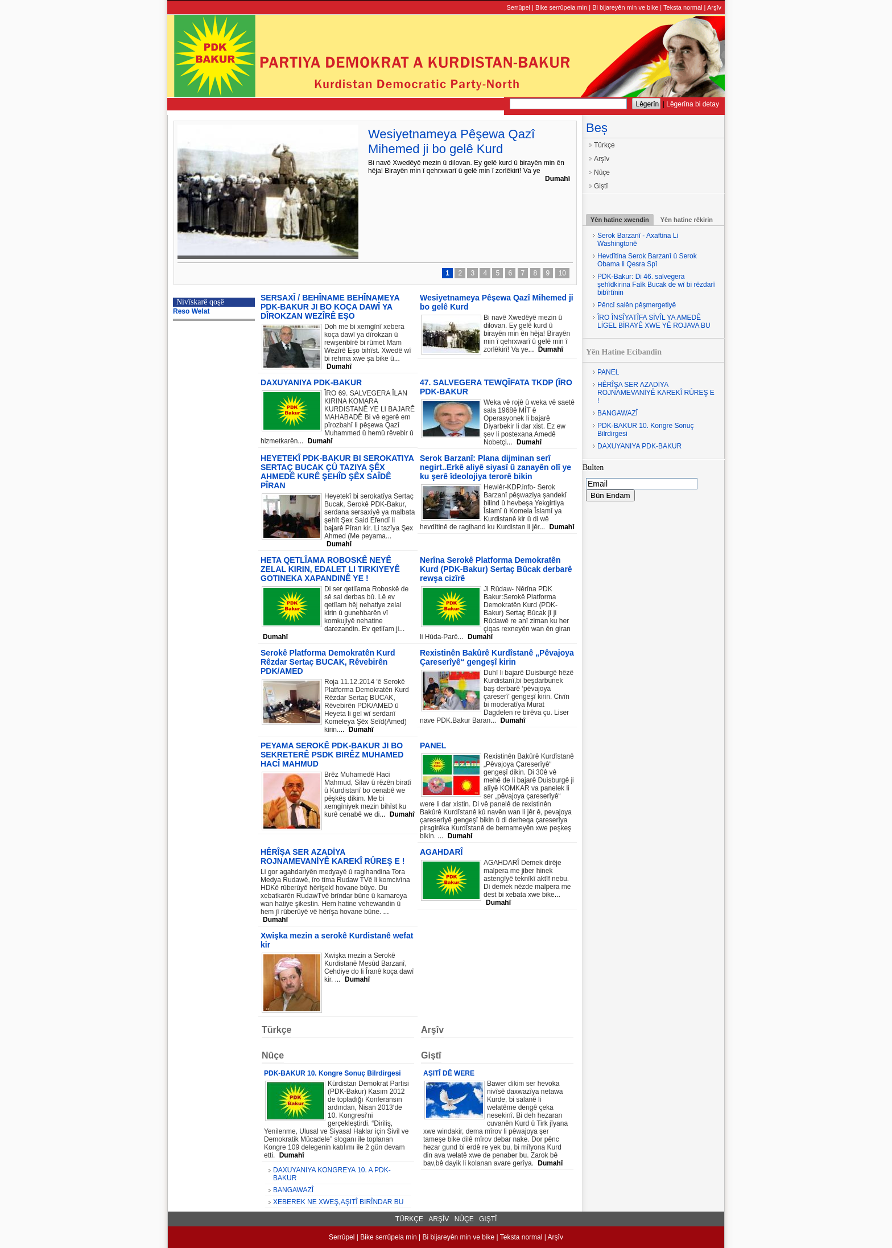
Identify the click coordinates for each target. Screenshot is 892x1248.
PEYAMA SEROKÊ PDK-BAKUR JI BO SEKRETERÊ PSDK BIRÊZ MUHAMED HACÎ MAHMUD (332, 754)
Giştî (601, 186)
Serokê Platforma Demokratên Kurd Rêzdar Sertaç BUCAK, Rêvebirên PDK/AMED (328, 662)
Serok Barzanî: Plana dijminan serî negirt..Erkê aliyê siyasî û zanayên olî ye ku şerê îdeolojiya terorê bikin (495, 467)
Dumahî (557, 179)
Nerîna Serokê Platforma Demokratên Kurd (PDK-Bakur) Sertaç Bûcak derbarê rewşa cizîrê (496, 569)
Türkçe (604, 145)
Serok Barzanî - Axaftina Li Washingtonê (637, 240)
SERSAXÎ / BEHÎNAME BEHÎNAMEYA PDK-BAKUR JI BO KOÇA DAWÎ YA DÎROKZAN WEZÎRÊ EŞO (330, 306)
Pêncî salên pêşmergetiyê (636, 305)
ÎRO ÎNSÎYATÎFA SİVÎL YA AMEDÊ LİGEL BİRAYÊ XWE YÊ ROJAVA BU (654, 321)
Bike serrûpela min (561, 7)
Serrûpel (518, 7)
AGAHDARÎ (441, 851)
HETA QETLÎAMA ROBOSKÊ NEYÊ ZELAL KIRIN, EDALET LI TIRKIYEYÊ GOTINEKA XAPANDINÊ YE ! (330, 569)
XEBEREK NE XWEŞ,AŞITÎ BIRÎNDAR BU (338, 1202)
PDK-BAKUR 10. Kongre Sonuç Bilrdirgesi (645, 430)
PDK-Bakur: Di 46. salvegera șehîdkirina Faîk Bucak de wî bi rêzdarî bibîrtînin (656, 284)
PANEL (608, 372)
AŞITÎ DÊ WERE (448, 1073)
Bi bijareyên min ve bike (625, 7)
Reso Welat (191, 311)
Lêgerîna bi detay (692, 104)
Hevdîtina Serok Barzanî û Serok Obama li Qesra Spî (647, 260)
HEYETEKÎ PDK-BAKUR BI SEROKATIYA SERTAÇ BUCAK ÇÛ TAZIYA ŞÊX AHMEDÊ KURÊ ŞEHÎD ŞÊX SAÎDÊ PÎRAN (337, 472)
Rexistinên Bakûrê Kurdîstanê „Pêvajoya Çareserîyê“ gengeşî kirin (497, 657)
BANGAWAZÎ (617, 413)
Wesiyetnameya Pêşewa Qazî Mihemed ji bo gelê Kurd (451, 141)
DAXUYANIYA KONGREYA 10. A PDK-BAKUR (332, 1174)
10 (562, 273)
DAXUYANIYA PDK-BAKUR (639, 446)
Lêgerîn (647, 104)
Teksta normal (682, 7)
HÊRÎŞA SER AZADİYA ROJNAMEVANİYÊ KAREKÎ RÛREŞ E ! (656, 393)
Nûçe (602, 172)
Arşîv (714, 7)
